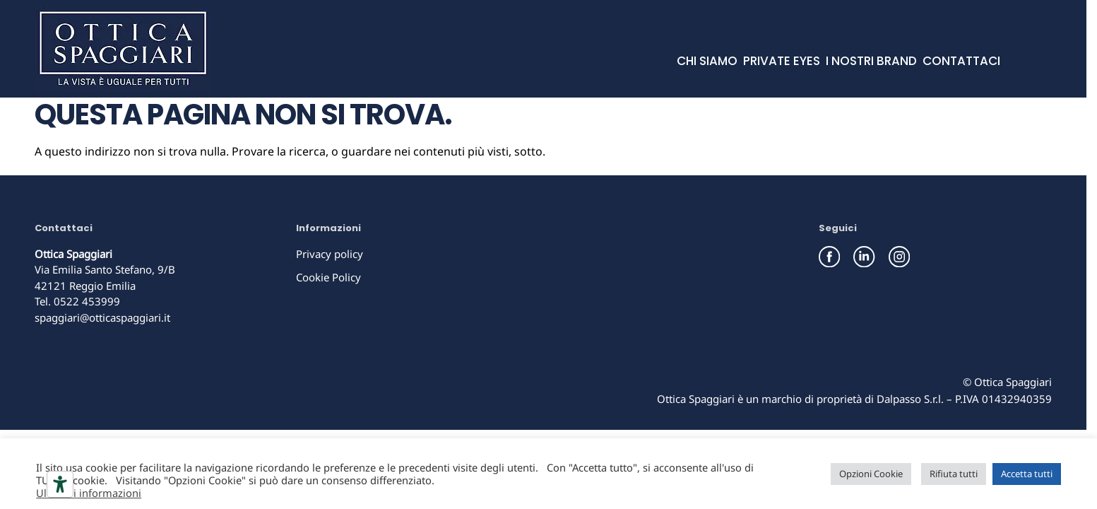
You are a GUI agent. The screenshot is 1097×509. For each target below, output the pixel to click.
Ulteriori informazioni (88, 493)
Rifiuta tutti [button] (954, 473)
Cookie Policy (328, 277)
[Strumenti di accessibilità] (60, 484)
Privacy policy (329, 254)
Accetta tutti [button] (1026, 473)
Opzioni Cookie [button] (871, 473)
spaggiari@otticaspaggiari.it (102, 317)
